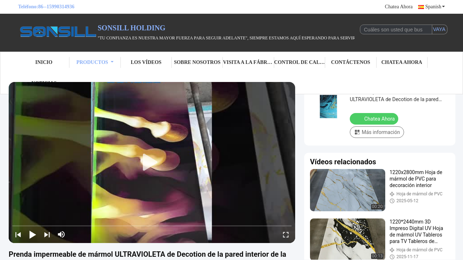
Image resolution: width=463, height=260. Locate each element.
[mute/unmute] (61, 234)
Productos (95, 62)
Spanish (435, 6)
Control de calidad (299, 62)
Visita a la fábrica (248, 62)
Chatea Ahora (399, 6)
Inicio (43, 62)
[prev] (18, 234)
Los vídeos (146, 62)
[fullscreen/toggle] (286, 234)
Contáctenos (350, 62)
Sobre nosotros (197, 62)
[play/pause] (32, 234)
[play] (152, 162)
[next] (47, 234)
